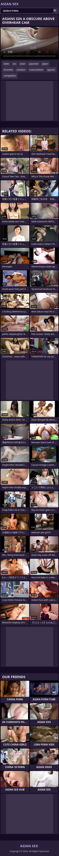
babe (6, 63)
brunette (8, 69)
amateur (21, 69)
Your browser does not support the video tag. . (29, 43)
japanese (33, 63)
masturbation (36, 69)
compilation (10, 75)
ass (14, 63)
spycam (51, 69)
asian (22, 63)
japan (45, 63)
